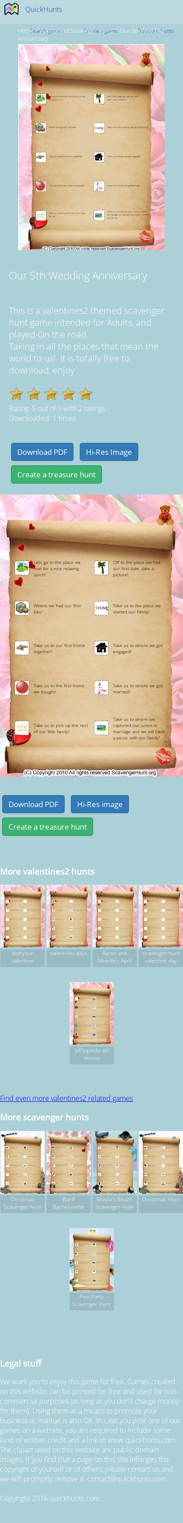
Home (25, 30)
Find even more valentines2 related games (66, 1098)
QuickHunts (43, 9)
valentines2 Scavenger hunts (76, 30)
